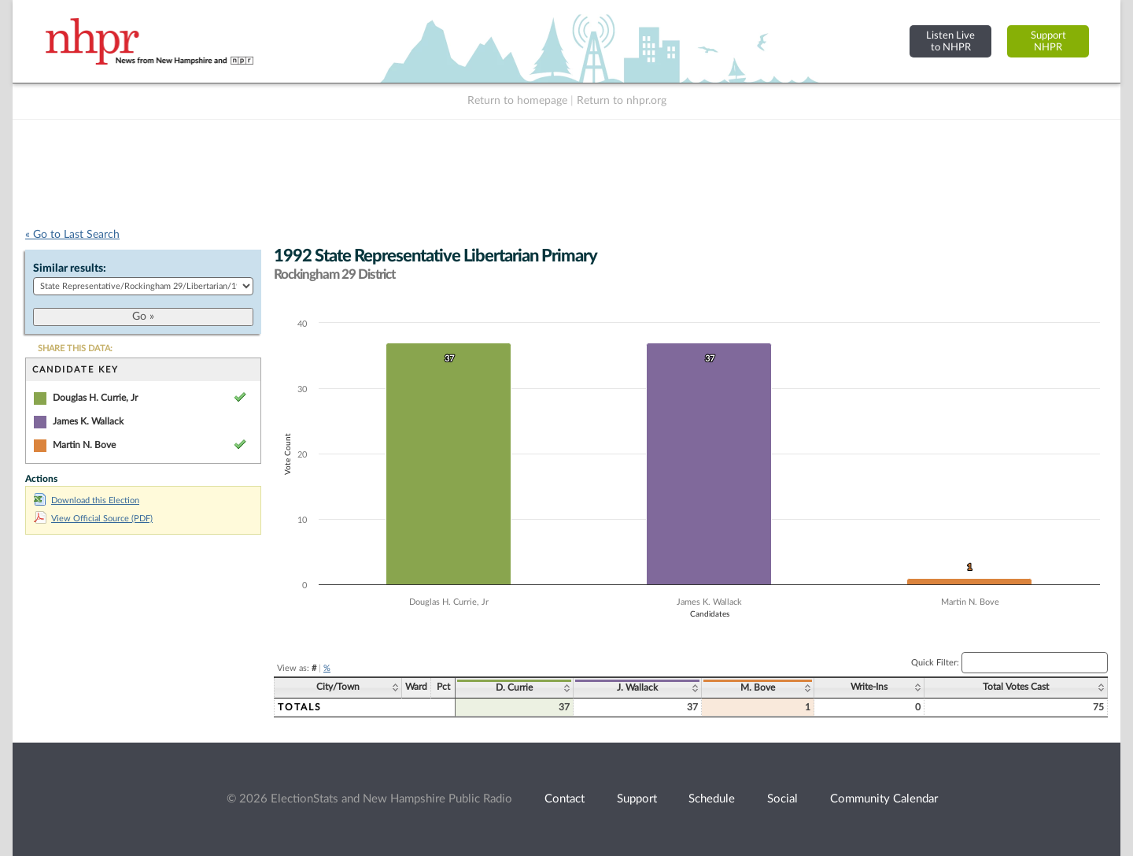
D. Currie (514, 687)
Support (637, 799)
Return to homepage (517, 100)
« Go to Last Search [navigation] (72, 234)
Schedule (711, 799)
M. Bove (757, 687)
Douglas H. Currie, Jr (95, 397)
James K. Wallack (88, 421)
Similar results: (69, 268)
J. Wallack (637, 687)
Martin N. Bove (84, 445)
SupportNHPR (1048, 41)
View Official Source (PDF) (93, 518)
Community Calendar (884, 799)
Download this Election (86, 500)
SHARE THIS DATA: (75, 348)
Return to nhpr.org (621, 100)
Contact (564, 799)
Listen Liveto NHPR (950, 41)
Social (782, 799)
